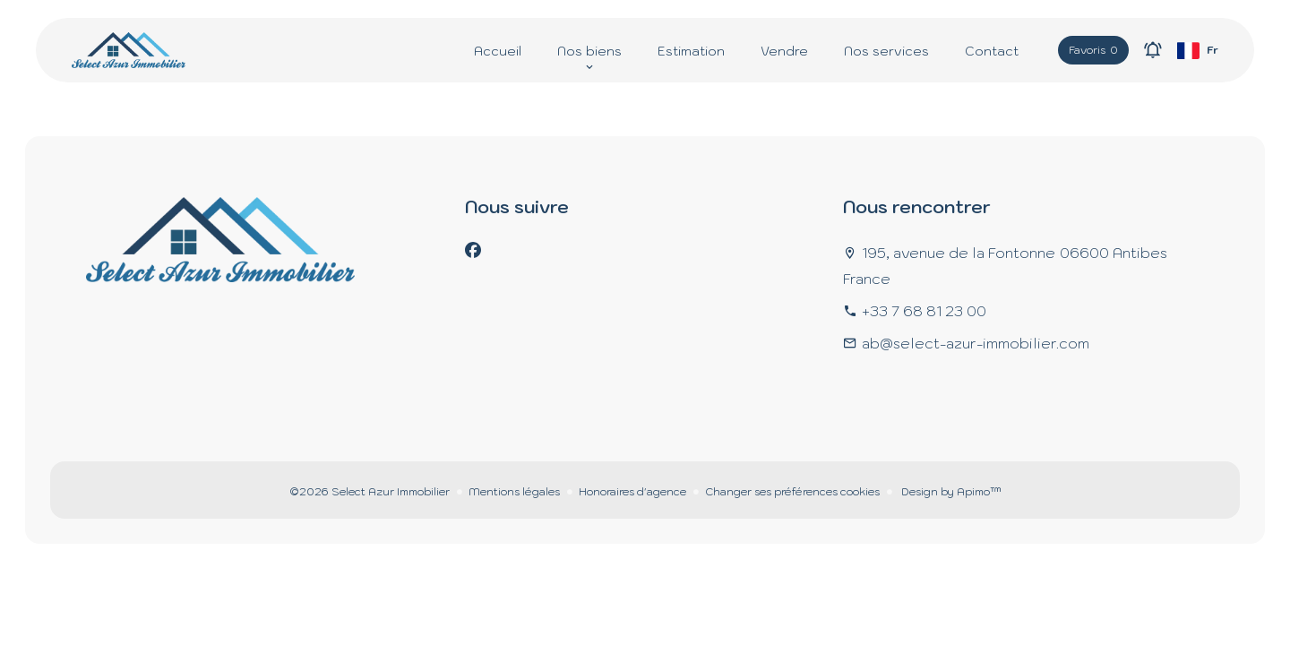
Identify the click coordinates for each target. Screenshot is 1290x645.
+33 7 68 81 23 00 (924, 311)
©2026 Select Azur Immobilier (369, 491)
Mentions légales (514, 491)
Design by (950, 491)
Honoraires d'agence (632, 491)
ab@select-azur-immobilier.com (975, 343)
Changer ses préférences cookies (792, 491)
